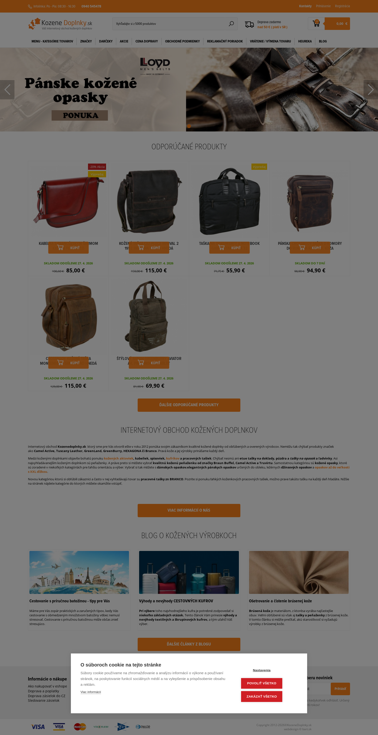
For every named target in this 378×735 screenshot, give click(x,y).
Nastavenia (268, 671)
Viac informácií (91, 693)
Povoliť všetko (268, 684)
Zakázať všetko (268, 697)
